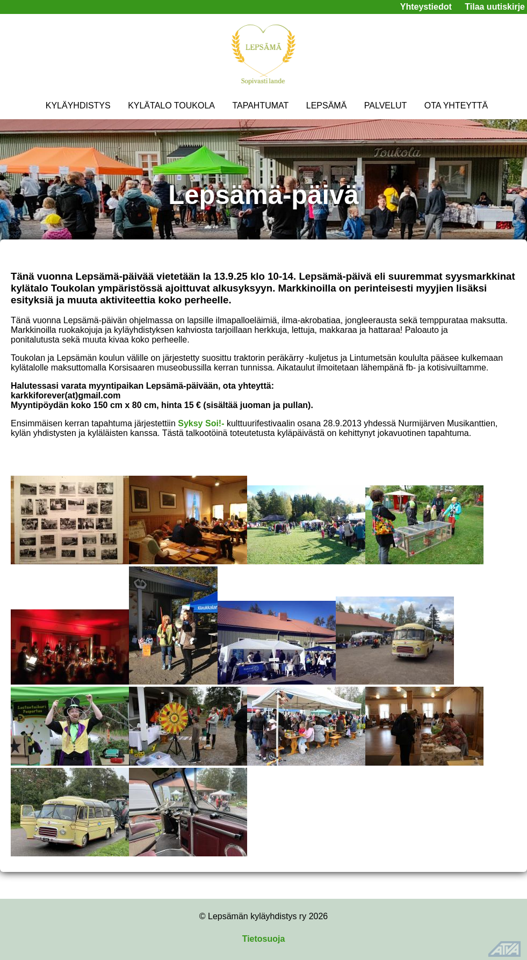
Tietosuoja (263, 938)
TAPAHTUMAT (260, 105)
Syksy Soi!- (201, 423)
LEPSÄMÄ (326, 105)
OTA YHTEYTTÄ (456, 105)
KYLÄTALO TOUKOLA (171, 105)
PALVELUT (385, 105)
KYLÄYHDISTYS (78, 105)
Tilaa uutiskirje (495, 6)
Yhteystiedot (426, 6)
